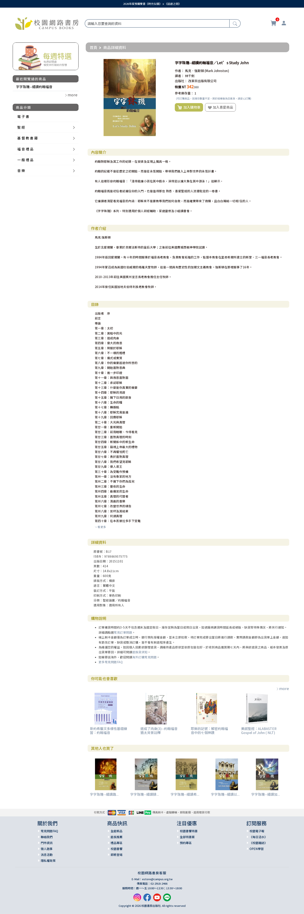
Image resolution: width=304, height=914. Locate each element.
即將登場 (116, 855)
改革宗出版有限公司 (202, 81)
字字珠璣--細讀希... (185, 794)
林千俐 (189, 76)
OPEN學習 (257, 849)
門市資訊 (47, 843)
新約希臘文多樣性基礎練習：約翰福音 (108, 730)
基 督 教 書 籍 (27, 138)
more (282, 688)
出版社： (181, 81)
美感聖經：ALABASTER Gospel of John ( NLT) (259, 730)
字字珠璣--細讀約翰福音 (34, 86)
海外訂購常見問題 (144, 657)
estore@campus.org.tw (157, 879)
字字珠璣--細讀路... (104, 794)
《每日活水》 (258, 837)
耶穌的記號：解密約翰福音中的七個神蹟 (209, 730)
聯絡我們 (47, 837)
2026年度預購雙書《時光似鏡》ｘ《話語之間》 (152, 4)
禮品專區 (116, 843)
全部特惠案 (187, 837)
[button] (164, 62)
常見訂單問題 (123, 632)
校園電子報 (257, 831)
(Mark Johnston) (217, 70)
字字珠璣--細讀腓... (144, 794)
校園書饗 (116, 849)
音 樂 (21, 170)
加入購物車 (189, 107)
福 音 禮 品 (25, 148)
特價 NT (180, 87)
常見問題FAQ (49, 831)
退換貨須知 (140, 652)
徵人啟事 (47, 849)
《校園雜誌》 (258, 843)
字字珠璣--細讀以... (225, 794)
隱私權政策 (48, 860)
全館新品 (116, 831)
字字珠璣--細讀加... (265, 794)
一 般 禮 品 (25, 159)
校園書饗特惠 (189, 831)
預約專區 (186, 843)
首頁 (93, 47)
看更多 (100, 527)
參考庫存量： (184, 93)
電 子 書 (23, 116)
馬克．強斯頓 (194, 70)
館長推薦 (116, 837)
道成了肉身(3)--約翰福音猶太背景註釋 (159, 730)
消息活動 (47, 855)
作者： (179, 70)
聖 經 (21, 127)
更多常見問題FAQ (111, 662)
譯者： (179, 76)
